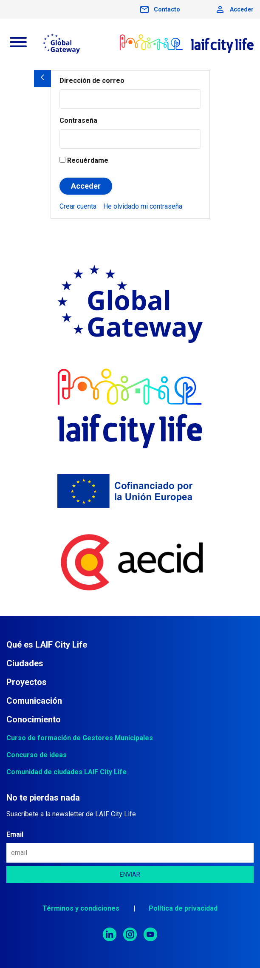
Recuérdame (83, 160)
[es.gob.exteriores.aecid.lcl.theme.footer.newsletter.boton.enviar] (130, 874)
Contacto (167, 9)
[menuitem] (77, 206)
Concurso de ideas (36, 755)
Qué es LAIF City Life (46, 645)
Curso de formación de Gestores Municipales (79, 738)
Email (14, 834)
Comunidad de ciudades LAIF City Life (66, 772)
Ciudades (24, 663)
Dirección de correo (91, 80)
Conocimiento (33, 719)
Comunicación (34, 701)
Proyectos (26, 682)
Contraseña (78, 120)
